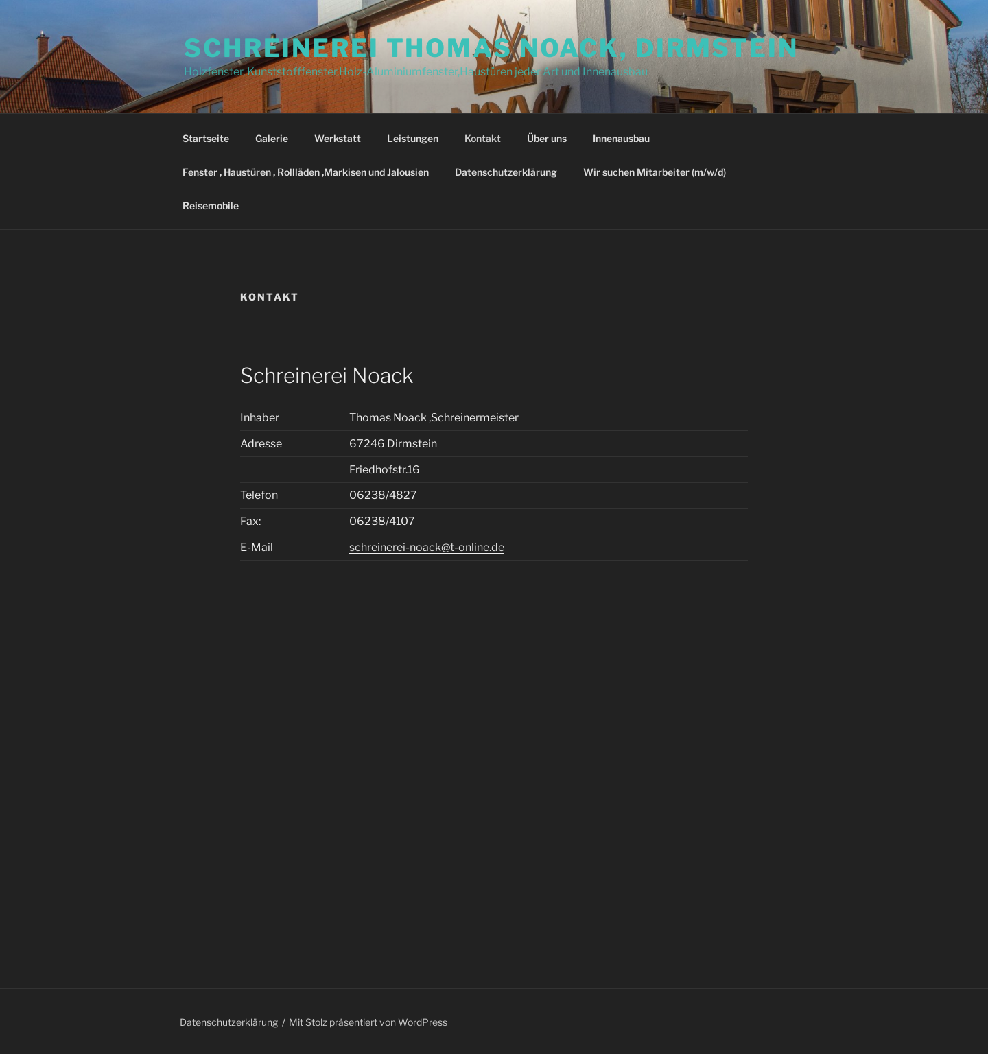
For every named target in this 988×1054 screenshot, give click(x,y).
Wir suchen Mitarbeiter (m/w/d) (654, 172)
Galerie (271, 138)
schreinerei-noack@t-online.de (426, 547)
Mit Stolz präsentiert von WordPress (368, 1022)
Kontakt (482, 138)
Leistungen (412, 138)
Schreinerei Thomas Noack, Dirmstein (491, 48)
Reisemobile (211, 205)
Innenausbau (621, 138)
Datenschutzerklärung (506, 172)
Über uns (547, 138)
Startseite (206, 138)
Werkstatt (337, 138)
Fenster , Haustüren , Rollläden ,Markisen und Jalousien (306, 172)
